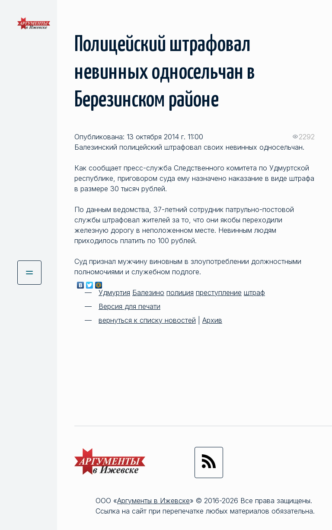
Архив (212, 320)
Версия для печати (129, 306)
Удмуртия (114, 292)
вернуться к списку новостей (147, 320)
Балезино (148, 292)
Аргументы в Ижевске (153, 500)
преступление (219, 292)
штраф (254, 292)
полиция (180, 292)
